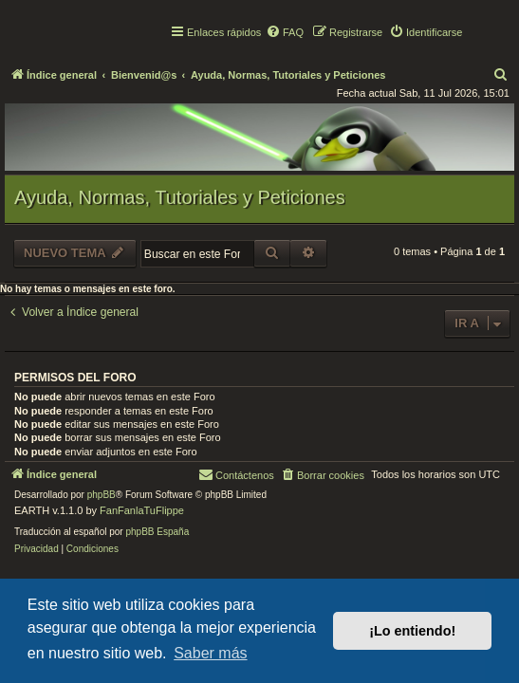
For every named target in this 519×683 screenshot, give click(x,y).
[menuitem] (285, 32)
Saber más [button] (210, 653)
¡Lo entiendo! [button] (412, 630)
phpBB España (157, 531)
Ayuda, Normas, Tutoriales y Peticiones (179, 197)
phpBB (101, 494)
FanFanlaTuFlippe (142, 510)
